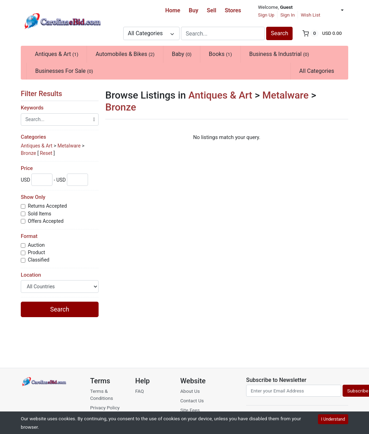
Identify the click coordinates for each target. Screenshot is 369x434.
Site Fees (190, 410)
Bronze (28, 153)
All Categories (316, 71)
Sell (211, 10)
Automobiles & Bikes (124, 54)
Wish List (310, 15)
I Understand (333, 419)
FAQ (139, 391)
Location (31, 275)
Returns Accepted (48, 206)
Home (172, 10)
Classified (39, 260)
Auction (37, 245)
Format (29, 236)
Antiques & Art (56, 54)
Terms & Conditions (101, 394)
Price (27, 168)
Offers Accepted (46, 221)
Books (220, 54)
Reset (46, 153)
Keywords (32, 108)
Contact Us (192, 400)
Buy (193, 10)
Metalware (69, 146)
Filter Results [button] (44, 93)
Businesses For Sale (64, 71)
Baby (182, 54)
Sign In (287, 15)
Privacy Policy (105, 407)
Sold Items (40, 213)
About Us (190, 391)
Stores (233, 10)
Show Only (33, 197)
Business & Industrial (279, 54)
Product (37, 252)
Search (279, 33)
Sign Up (266, 15)
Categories (33, 137)
